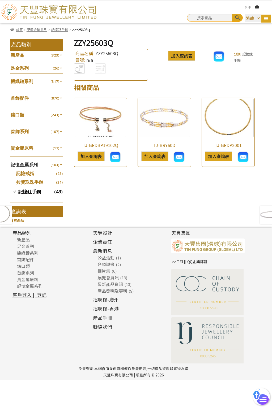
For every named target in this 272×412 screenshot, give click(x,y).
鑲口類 (17, 115)
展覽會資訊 (108, 309)
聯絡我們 (102, 358)
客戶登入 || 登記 (29, 326)
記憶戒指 (25, 173)
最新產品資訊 (110, 316)
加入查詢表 (181, 56)
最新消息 (102, 282)
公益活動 (105, 289)
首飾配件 (20, 98)
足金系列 (20, 68)
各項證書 (105, 296)
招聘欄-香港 (106, 340)
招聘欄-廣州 (106, 331)
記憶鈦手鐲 (59, 29)
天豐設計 (102, 264)
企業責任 (102, 273)
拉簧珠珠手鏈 (29, 182)
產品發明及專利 (112, 322)
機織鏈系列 (22, 81)
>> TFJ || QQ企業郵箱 (189, 293)
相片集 (103, 303)
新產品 (17, 55)
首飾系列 (20, 131)
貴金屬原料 (22, 148)
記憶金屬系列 (37, 29)
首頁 (19, 29)
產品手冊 (102, 349)
